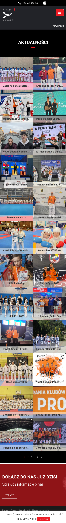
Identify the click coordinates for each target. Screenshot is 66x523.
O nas (13, 510)
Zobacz (9, 495)
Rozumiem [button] (43, 519)
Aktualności (24, 510)
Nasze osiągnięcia (40, 510)
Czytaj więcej (29, 519)
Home (5, 510)
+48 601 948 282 (30, 3)
